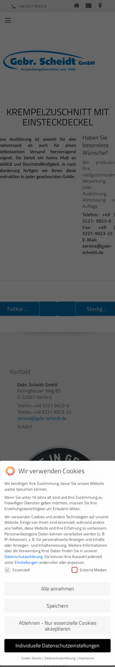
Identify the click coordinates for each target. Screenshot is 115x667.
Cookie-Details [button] (31, 654)
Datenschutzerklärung (23, 552)
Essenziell (17, 565)
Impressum (86, 654)
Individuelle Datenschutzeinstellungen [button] (57, 641)
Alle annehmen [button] (57, 584)
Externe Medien (89, 565)
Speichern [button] (57, 601)
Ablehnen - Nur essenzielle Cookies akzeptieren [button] (57, 621)
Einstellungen (26, 558)
